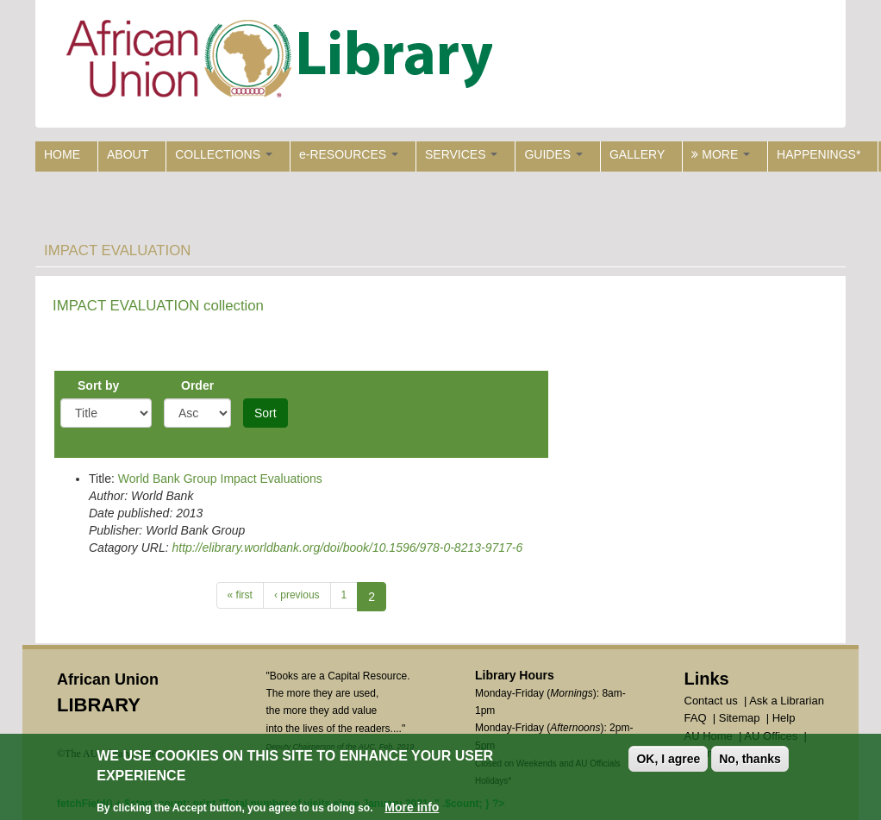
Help (784, 717)
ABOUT (127, 154)
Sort (265, 413)
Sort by (98, 385)
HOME (62, 154)
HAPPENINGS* (818, 154)
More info (411, 807)
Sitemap (739, 717)
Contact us (711, 700)
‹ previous (297, 595)
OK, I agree (668, 760)
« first (240, 595)
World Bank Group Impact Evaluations (220, 478)
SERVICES (461, 154)
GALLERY (637, 154)
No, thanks (750, 760)
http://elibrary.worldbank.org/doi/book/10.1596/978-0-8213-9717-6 (347, 547)
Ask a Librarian (786, 700)
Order (197, 385)
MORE (720, 154)
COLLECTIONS (223, 154)
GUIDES (553, 154)
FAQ (695, 717)
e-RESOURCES (348, 154)
